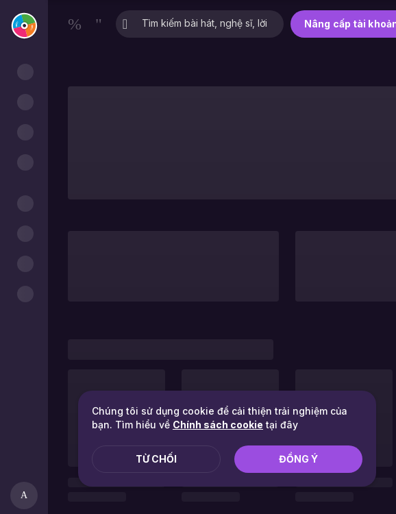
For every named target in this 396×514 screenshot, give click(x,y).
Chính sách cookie (218, 424)
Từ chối (156, 459)
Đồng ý (298, 459)
